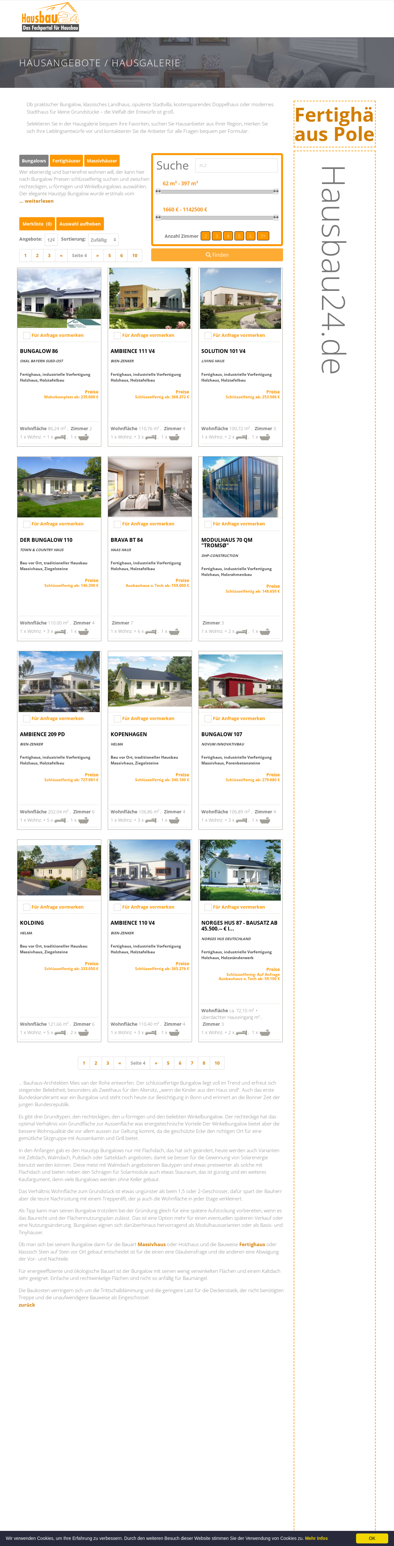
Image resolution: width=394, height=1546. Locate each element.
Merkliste (37, 221)
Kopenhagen (129, 732)
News (161, 27)
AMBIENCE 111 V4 (133, 348)
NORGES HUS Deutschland (226, 936)
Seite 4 (79, 253)
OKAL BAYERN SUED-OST (41, 358)
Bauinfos (165, 11)
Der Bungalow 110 (46, 537)
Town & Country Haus (41, 547)
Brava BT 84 (127, 537)
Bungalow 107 (221, 732)
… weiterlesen (36, 201)
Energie (306, 27)
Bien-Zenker (122, 358)
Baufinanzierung (317, 11)
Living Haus (212, 358)
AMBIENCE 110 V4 (133, 920)
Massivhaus (152, 1242)
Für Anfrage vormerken (58, 333)
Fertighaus (252, 1242)
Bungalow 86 (39, 348)
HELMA (117, 741)
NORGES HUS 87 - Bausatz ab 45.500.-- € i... (239, 923)
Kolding (32, 920)
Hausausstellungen (212, 11)
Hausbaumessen (209, 27)
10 (134, 253)
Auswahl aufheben (80, 221)
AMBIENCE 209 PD (42, 732)
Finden (217, 254)
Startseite (130, 11)
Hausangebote (266, 27)
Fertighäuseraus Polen (343, 125)
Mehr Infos (316, 1538)
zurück (27, 1302)
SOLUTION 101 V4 (223, 348)
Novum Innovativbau (222, 741)
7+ (263, 236)
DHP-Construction (219, 553)
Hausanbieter (264, 11)
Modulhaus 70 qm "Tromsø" (226, 540)
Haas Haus (121, 547)
